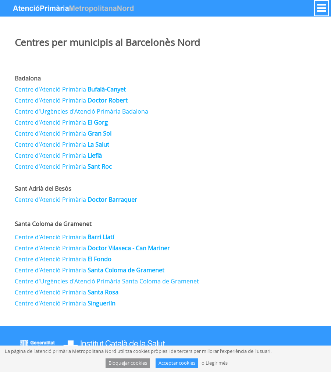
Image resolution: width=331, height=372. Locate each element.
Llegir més (217, 363)
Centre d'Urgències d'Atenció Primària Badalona (81, 111)
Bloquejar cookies (127, 363)
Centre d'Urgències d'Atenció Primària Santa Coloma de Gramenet (107, 281)
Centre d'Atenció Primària (70, 89)
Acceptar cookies (177, 363)
